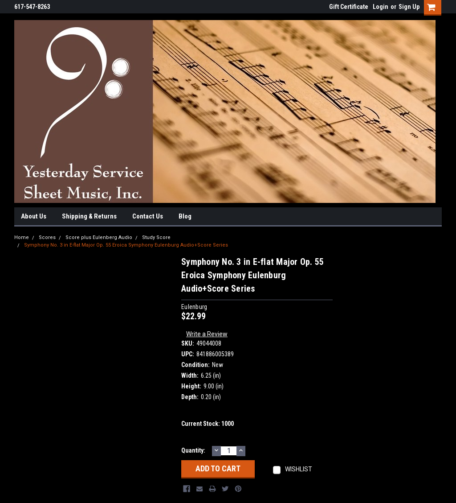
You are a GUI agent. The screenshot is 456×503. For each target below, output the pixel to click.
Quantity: (193, 450)
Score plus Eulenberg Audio (98, 237)
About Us (33, 216)
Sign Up (409, 6)
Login (380, 6)
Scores (47, 237)
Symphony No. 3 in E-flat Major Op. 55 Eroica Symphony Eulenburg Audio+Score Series (126, 245)
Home (21, 237)
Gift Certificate (348, 6)
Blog (185, 216)
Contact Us (147, 216)
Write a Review (207, 334)
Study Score (156, 237)
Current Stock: (207, 423)
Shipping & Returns (89, 216)
